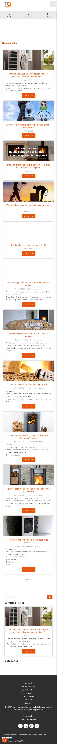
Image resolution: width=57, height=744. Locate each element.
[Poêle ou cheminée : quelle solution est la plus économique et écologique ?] (28, 151)
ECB (21, 741)
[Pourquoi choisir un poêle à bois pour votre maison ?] (28, 526)
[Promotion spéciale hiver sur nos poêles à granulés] (28, 320)
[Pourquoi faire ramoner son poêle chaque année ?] (28, 192)
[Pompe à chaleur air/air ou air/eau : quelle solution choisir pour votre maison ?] (28, 60)
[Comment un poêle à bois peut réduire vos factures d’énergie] (28, 422)
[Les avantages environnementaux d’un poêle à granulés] (28, 269)
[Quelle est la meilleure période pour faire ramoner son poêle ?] (28, 111)
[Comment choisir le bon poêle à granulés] (28, 371)
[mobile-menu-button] (53, 4)
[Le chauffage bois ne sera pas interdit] (28, 232)
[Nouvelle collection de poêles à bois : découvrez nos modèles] (28, 475)
